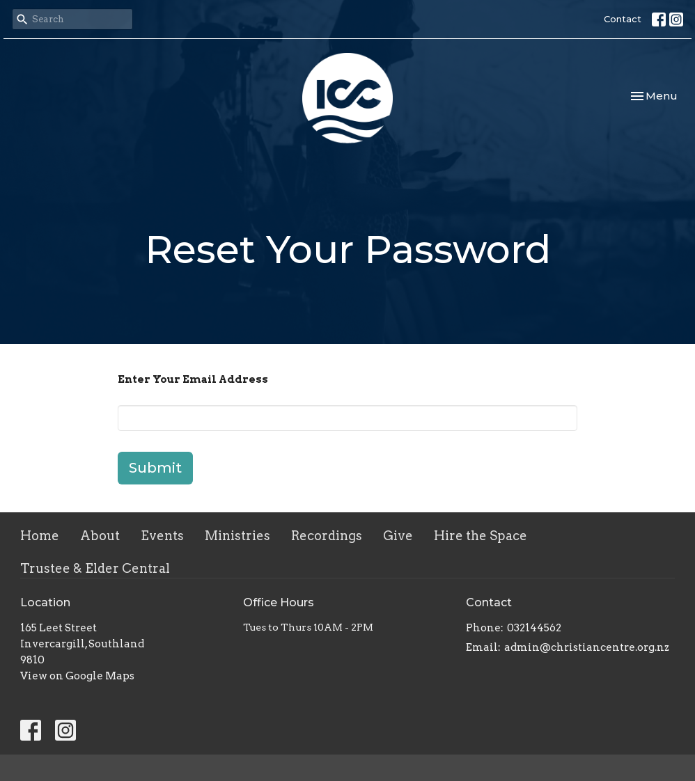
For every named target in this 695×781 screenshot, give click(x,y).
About (100, 535)
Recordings (326, 535)
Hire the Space (480, 535)
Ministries (237, 535)
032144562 (534, 628)
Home (39, 535)
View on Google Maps (77, 676)
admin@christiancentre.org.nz (586, 647)
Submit (155, 467)
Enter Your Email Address (193, 379)
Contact (622, 18)
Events (162, 535)
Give (398, 535)
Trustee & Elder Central (95, 568)
